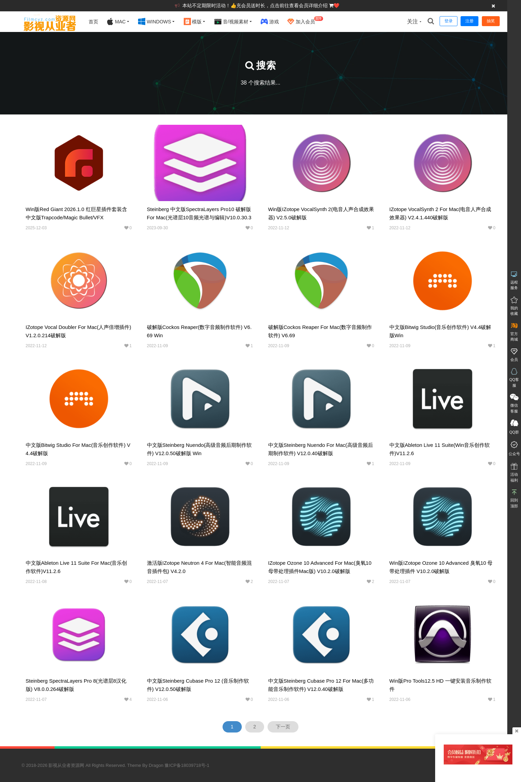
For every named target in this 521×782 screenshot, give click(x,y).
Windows (154, 21)
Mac (116, 21)
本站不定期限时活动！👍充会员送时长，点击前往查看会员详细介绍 (255, 5)
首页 (93, 21)
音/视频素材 (231, 21)
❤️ (336, 5)
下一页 (283, 726)
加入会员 (305, 20)
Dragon (156, 765)
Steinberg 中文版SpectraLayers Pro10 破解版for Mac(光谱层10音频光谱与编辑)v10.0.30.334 (199, 217)
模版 (193, 21)
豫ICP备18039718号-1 (187, 765)
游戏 (270, 21)
